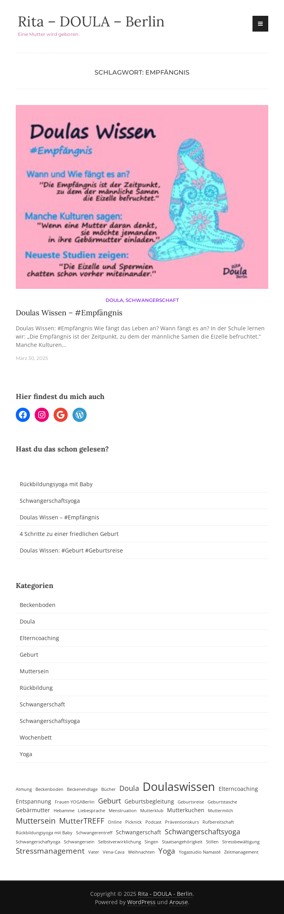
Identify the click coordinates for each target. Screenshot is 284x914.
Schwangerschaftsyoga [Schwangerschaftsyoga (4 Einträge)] (202, 831)
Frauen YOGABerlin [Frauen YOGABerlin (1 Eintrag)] (75, 802)
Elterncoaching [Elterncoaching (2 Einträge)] (238, 788)
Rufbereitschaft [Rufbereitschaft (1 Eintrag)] (218, 822)
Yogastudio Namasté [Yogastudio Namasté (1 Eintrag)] (200, 852)
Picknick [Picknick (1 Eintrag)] (133, 822)
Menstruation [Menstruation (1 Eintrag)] (123, 810)
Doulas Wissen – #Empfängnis (69, 312)
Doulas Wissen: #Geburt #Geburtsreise (71, 550)
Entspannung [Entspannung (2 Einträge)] (33, 801)
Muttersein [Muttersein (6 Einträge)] (36, 820)
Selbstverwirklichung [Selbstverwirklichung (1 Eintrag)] (119, 842)
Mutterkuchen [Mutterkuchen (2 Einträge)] (185, 810)
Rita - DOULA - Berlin (165, 893)
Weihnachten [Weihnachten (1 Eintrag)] (141, 852)
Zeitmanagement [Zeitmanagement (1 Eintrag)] (241, 852)
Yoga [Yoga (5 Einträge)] (166, 851)
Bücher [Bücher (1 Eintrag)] (108, 789)
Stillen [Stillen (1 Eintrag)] (212, 842)
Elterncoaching (39, 638)
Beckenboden (38, 605)
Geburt (29, 654)
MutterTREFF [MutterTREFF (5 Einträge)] (81, 821)
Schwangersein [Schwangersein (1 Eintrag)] (79, 842)
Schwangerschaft (152, 300)
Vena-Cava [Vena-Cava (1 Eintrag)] (113, 852)
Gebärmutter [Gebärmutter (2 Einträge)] (33, 810)
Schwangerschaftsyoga (50, 500)
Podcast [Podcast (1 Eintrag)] (153, 822)
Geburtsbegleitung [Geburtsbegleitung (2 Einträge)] (149, 801)
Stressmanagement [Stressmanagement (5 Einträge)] (50, 851)
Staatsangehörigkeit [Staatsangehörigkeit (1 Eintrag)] (182, 842)
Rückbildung (36, 687)
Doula (114, 300)
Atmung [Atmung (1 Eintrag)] (24, 789)
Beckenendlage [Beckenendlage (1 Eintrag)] (82, 789)
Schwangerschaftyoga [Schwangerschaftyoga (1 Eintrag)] (38, 842)
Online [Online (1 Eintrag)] (115, 822)
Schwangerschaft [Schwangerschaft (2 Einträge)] (138, 832)
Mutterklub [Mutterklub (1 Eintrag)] (151, 810)
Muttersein (34, 671)
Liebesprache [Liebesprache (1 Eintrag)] (91, 810)
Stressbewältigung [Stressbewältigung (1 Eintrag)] (241, 842)
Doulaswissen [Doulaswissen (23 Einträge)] (179, 786)
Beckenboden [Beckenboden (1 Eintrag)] (49, 789)
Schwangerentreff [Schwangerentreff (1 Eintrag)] (94, 832)
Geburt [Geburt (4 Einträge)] (109, 800)
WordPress (141, 902)
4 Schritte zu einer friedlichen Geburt (69, 534)
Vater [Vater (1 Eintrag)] (93, 852)
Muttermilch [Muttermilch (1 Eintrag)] (220, 810)
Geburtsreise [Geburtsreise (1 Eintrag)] (191, 802)
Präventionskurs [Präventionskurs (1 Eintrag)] (182, 822)
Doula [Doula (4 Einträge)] (129, 788)
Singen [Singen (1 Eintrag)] (151, 842)
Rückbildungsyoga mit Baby (56, 484)
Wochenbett (36, 737)
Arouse (178, 902)
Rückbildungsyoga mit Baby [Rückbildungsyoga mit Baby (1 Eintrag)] (44, 832)
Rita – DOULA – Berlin (91, 21)
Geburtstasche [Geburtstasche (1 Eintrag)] (222, 802)
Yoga (26, 754)
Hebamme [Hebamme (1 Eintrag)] (64, 810)
